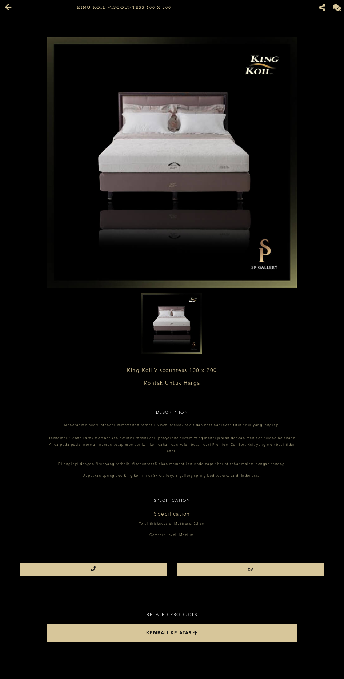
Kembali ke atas (172, 633)
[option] (172, 162)
